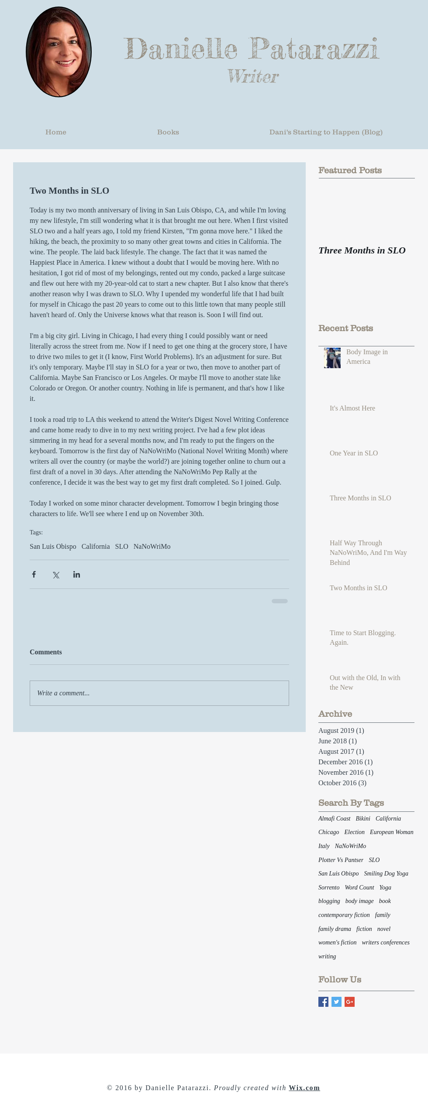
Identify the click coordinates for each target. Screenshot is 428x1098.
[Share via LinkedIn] (76, 574)
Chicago (328, 832)
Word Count (359, 887)
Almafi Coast (334, 818)
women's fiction (337, 942)
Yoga (386, 887)
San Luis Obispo (53, 546)
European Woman (392, 832)
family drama (334, 929)
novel (383, 929)
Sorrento (328, 887)
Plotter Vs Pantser (340, 860)
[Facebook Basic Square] (323, 1002)
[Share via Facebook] (34, 574)
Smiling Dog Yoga (386, 873)
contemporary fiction (344, 915)
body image (359, 901)
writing (327, 956)
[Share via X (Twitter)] (55, 574)
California (96, 546)
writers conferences (386, 942)
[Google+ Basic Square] (350, 1002)
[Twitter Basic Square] (336, 1002)
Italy (324, 846)
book (385, 901)
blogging (329, 901)
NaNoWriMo (152, 546)
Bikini (363, 818)
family (382, 915)
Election (354, 832)
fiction (364, 929)
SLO (121, 546)
